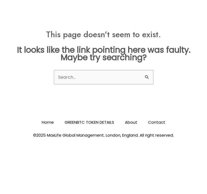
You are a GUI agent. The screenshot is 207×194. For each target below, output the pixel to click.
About (131, 122)
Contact (156, 122)
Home (48, 122)
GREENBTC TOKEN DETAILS (89, 122)
